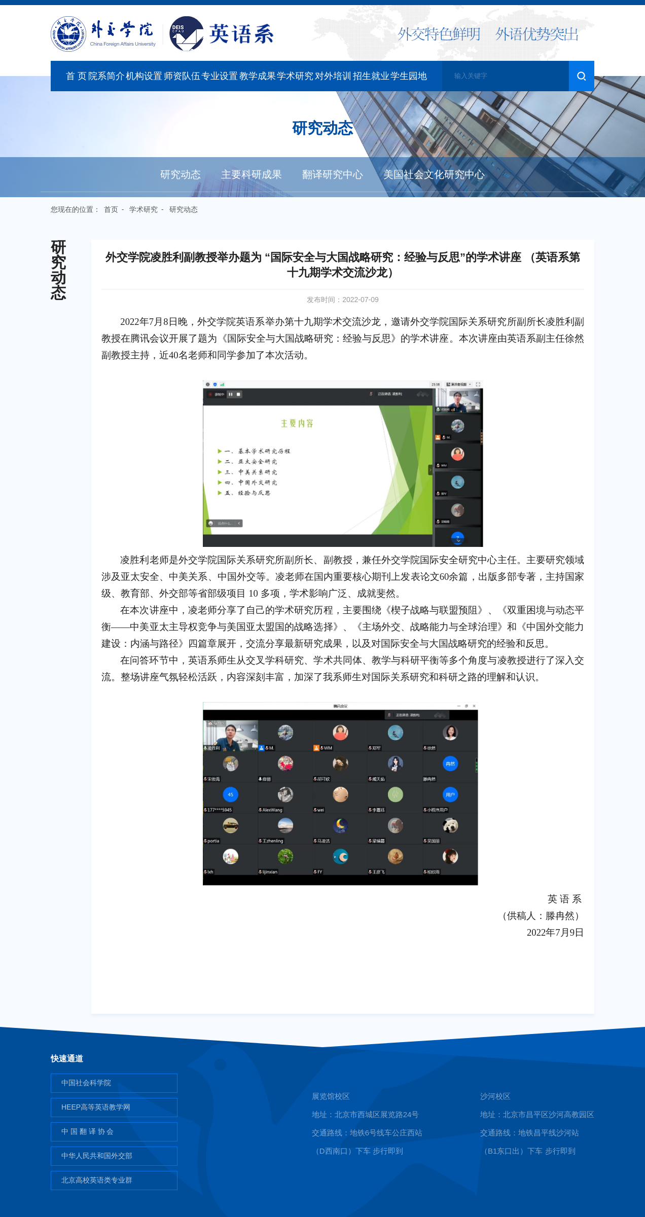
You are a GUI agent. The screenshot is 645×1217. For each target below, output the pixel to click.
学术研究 (295, 76)
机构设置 (144, 76)
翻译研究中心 (332, 174)
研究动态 (180, 174)
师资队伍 (182, 76)
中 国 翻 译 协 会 (87, 1131)
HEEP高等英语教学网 (95, 1107)
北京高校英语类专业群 (96, 1180)
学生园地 (408, 76)
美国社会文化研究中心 (434, 174)
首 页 (76, 76)
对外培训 (333, 76)
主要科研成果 (251, 174)
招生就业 (371, 76)
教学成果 (257, 76)
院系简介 (106, 76)
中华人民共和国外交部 (96, 1156)
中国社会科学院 (86, 1083)
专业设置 (219, 76)
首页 (111, 209)
